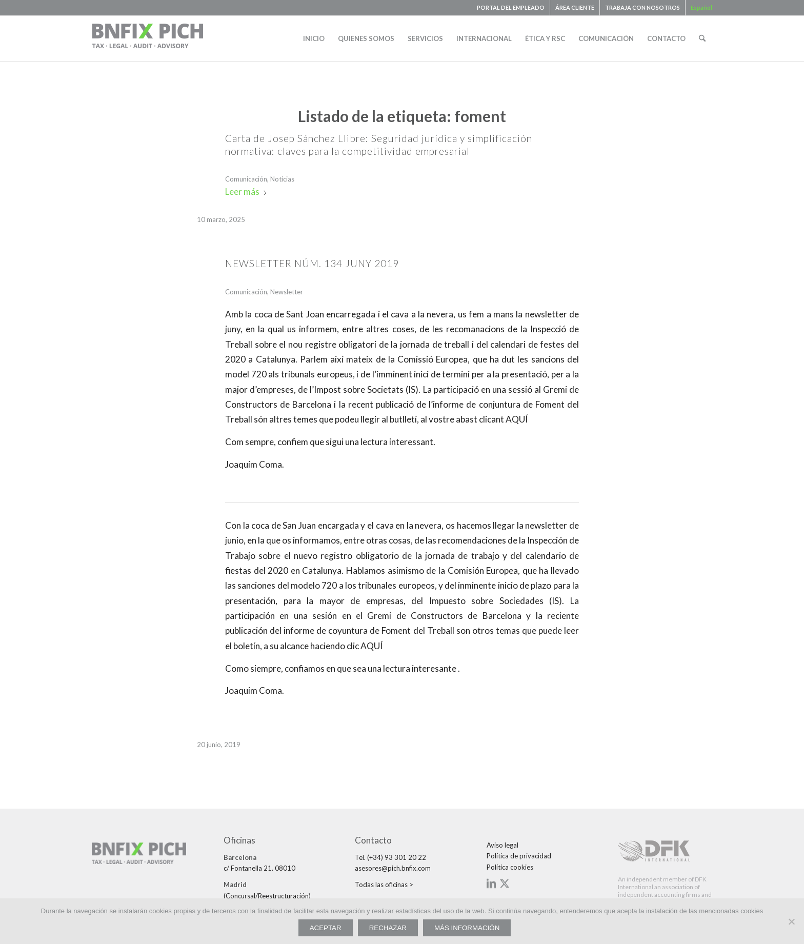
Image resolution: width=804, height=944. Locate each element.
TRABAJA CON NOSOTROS (642, 7)
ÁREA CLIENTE (574, 7)
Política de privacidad (519, 856)
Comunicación (246, 179)
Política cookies (510, 867)
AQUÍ (516, 419)
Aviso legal (502, 845)
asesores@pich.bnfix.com (393, 868)
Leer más (246, 191)
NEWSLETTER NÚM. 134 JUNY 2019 (312, 263)
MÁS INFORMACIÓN (466, 928)
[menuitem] (511, 7)
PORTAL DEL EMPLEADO (511, 7)
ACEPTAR (325, 928)
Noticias (282, 179)
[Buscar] (702, 38)
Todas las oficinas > (384, 884)
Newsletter (286, 292)
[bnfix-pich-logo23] (148, 38)
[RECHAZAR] (791, 921)
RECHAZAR (388, 928)
